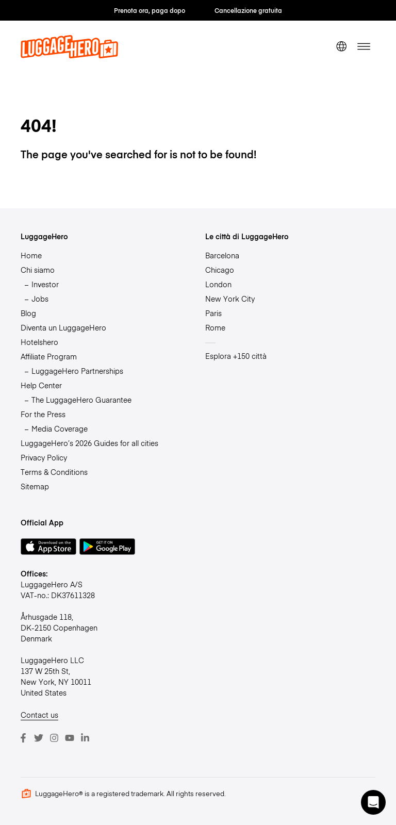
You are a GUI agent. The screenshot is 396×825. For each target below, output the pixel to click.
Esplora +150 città (236, 356)
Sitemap (35, 486)
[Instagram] (54, 738)
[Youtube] (69, 738)
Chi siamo (38, 270)
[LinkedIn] (85, 738)
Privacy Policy (44, 457)
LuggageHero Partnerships (77, 371)
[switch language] (341, 46)
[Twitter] (38, 738)
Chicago (219, 270)
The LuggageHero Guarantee (81, 399)
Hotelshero (39, 342)
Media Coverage (59, 428)
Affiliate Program (49, 356)
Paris (213, 313)
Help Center (41, 385)
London (218, 284)
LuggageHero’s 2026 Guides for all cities (89, 443)
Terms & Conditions (54, 472)
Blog (28, 313)
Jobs (39, 298)
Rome (215, 327)
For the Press (43, 414)
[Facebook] (23, 738)
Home (31, 255)
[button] (373, 802)
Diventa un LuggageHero (63, 327)
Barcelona (222, 255)
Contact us (39, 715)
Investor (45, 284)
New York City (230, 298)
